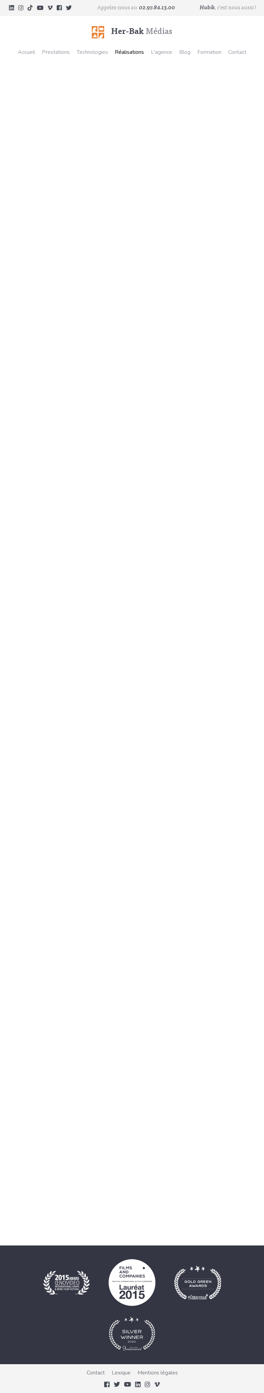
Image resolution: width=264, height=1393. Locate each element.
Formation (209, 52)
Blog (184, 52)
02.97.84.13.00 (157, 8)
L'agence (161, 52)
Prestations (56, 52)
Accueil (26, 52)
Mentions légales (158, 1372)
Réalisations (129, 52)
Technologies (92, 52)
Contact (237, 52)
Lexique (121, 1372)
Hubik (207, 8)
